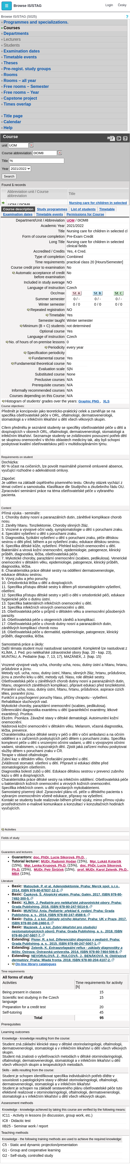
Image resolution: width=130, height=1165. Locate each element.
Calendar (12, 122)
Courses (12, 28)
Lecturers (12, 39)
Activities (10, 829)
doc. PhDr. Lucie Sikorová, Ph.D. (59, 857)
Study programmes (52, 209)
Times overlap (17, 104)
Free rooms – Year (21, 92)
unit (4, 145)
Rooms (10, 74)
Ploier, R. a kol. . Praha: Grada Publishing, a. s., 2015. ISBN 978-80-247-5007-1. (66, 941)
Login (109, 5)
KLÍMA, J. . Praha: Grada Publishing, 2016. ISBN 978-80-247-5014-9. (67, 905)
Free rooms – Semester (26, 86)
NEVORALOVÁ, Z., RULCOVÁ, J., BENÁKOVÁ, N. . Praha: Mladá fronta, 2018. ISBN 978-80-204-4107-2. (69, 958)
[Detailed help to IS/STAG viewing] (125, 138)
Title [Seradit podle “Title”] (72, 194)
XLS (106, 401)
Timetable (107, 209)
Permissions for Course (85, 214)
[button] (7, 6)
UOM (70, 220)
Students (12, 45)
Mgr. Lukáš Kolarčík (105, 861)
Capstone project (20, 98)
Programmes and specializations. (36, 22)
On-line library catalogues (35, 964)
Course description (18, 209)
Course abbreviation (16, 153)
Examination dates (22, 51)
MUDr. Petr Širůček (49, 869)
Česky (122, 5)
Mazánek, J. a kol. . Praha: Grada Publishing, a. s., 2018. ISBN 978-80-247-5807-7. (67, 931)
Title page (13, 116)
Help (8, 128)
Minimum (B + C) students (44, 326)
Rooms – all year (20, 80)
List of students (83, 209)
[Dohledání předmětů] (59, 152)
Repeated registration (47, 310)
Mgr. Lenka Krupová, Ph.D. (45, 865)
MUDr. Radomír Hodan (58, 861)
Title (5, 161)
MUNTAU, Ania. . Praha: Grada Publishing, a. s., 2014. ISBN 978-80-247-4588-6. (63, 913)
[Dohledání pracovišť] (31, 145)
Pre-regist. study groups (27, 69)
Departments (16, 33)
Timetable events (20, 57)
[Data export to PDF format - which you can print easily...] (111, 138)
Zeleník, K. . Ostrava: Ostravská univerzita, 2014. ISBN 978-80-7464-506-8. (67, 950)
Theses (11, 63)
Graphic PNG (89, 401)
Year (5, 169)
